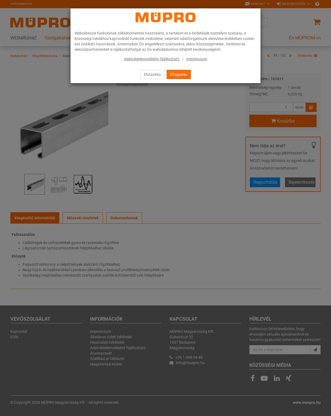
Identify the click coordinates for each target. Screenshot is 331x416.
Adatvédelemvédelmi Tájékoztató (151, 59)
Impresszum (196, 59)
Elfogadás (178, 74)
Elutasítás (152, 74)
